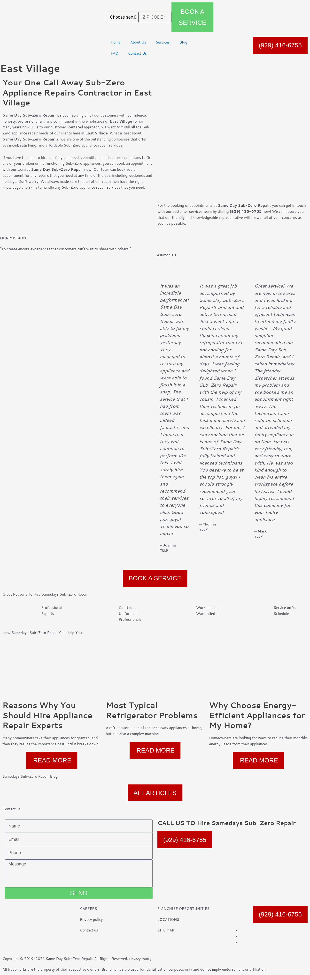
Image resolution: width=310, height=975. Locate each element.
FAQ (114, 53)
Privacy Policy (140, 958)
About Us (138, 42)
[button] (158, 410)
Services (163, 42)
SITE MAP (166, 930)
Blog (183, 42)
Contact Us (137, 53)
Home (116, 42)
